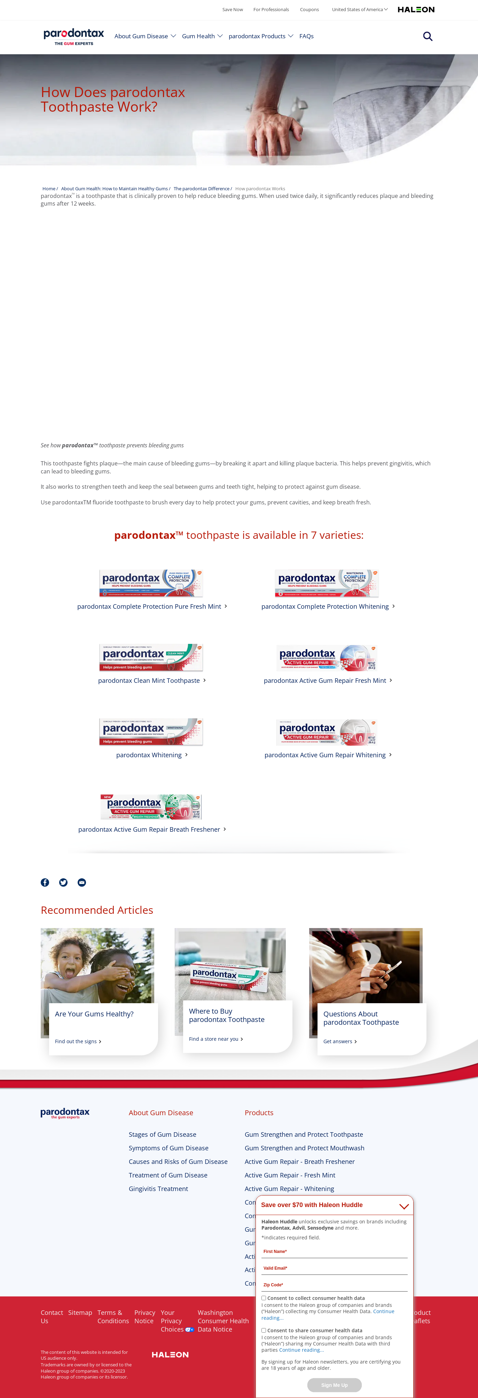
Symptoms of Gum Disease (169, 1148)
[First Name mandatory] (334, 1251)
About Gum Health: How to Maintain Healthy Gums (115, 188)
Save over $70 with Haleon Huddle (312, 1204)
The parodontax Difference (201, 188)
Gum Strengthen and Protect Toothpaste (304, 1134)
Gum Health (198, 36)
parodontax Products (257, 36)
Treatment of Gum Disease (168, 1175)
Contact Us (52, 1316)
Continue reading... (301, 1350)
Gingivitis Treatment (158, 1188)
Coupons (309, 9)
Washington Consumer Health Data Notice (223, 1320)
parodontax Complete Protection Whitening (325, 606)
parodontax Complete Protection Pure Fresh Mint (149, 606)
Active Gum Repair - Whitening (289, 1188)
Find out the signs (76, 1041)
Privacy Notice (144, 1316)
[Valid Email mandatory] (334, 1268)
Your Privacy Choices (172, 1320)
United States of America (357, 9)
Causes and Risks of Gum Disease (178, 1161)
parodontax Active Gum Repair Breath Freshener (149, 829)
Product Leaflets (419, 1316)
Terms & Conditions (113, 1316)
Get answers (337, 1041)
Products (259, 1112)
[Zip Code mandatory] (334, 1285)
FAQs (306, 36)
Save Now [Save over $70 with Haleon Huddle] (232, 9)
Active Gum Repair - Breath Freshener (300, 1161)
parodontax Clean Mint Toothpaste (149, 680)
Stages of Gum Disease (162, 1134)
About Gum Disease (141, 36)
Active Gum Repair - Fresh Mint (290, 1175)
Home (48, 188)
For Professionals (271, 9)
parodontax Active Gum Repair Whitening (325, 755)
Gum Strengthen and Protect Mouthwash (305, 1148)
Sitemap (80, 1312)
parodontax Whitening (149, 755)
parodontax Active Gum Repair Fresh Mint (325, 680)
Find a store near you (213, 1039)
